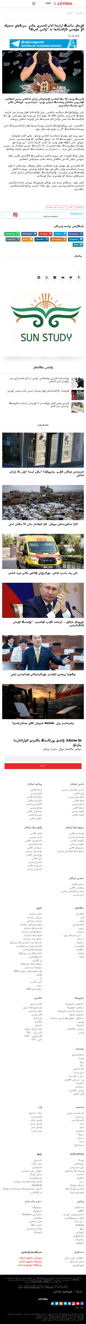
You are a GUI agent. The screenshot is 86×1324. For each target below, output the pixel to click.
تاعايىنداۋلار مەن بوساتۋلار (30, 953)
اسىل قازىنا (79, 1073)
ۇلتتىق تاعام (36, 1120)
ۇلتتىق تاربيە (36, 1124)
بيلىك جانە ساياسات (32, 939)
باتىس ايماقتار (77, 784)
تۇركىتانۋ (38, 1018)
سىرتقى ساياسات (34, 918)
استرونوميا (37, 1211)
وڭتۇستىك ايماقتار (33, 828)
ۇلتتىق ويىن (36, 1117)
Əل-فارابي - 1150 (33, 1036)
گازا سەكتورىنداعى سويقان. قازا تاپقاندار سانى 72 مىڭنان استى (43, 525)
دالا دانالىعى (78, 1069)
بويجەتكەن (79, 1164)
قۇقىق (39, 975)
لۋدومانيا (79, 207)
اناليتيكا (80, 1026)
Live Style (77, 1154)
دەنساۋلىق (79, 1207)
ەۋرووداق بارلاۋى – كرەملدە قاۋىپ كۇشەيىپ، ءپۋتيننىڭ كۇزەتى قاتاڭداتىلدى (48, 624)
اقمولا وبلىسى (36, 794)
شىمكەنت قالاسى (34, 848)
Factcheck (37, 1185)
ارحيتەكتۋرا (79, 1145)
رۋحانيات (80, 1049)
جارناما (79, 1292)
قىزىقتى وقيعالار (77, 1185)
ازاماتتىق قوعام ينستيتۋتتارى (29, 946)
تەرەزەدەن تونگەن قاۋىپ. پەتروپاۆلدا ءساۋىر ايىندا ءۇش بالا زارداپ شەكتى (47, 474)
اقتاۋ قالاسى (78, 801)
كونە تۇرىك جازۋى (33, 1029)
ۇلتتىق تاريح (36, 1004)
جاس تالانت (36, 1164)
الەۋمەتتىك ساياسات (33, 935)
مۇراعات (81, 953)
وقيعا (81, 957)
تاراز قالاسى (37, 859)
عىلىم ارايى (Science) (32, 1215)
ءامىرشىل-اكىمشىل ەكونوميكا (71, 1011)
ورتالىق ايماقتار (35, 784)
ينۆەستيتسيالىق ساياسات (31, 925)
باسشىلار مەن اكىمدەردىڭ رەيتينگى (26, 943)
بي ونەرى (79, 1117)
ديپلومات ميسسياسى (33, 968)
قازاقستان (80, 914)
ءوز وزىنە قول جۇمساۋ (56, 207)
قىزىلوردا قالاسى (35, 866)
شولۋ (82, 1229)
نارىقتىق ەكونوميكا (75, 1008)
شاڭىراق (80, 1178)
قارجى (81, 1033)
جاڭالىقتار (79, 908)
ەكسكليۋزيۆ (79, 1236)
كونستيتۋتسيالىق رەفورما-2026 (28, 971)
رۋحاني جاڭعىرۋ (76, 1090)
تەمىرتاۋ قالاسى (35, 815)
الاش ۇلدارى (36, 1015)
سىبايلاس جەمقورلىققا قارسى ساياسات (67, 1018)
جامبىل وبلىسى (35, 862)
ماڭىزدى (69, 13)
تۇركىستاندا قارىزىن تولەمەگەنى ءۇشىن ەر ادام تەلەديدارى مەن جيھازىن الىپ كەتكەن (39, 380)
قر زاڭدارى (37, 961)
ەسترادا (80, 1138)
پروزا (82, 1062)
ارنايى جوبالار (36, 1174)
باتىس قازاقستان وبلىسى (73, 790)
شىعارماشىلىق (78, 1055)
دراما (82, 1065)
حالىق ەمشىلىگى (77, 1262)
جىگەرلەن (37, 1218)
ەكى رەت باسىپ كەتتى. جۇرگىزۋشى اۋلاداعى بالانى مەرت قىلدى (43, 573)
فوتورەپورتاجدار (77, 1192)
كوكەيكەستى (78, 925)
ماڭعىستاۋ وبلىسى (76, 797)
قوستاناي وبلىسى (76, 837)
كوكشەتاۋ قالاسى (34, 797)
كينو (82, 1127)
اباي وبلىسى (78, 895)
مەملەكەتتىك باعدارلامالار (31, 964)
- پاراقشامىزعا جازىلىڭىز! (51, 214)
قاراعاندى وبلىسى (34, 804)
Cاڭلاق (81, 1211)
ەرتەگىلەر (79, 1087)
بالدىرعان (37, 1160)
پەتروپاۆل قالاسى (76, 848)
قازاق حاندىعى (35, 1011)
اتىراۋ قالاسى (78, 808)
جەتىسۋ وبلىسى (35, 844)
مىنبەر (39, 986)
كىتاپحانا (80, 1083)
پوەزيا (81, 1058)
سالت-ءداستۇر (35, 1113)
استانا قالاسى (36, 790)
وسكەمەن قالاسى (77, 888)
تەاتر (82, 1124)
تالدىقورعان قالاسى (33, 841)
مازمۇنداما (38, 1232)
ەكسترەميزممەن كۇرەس (73, 1215)
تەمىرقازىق (37, 1167)
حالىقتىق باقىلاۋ (77, 1015)
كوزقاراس (80, 1232)
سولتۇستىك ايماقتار (74, 828)
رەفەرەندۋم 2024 (34, 989)
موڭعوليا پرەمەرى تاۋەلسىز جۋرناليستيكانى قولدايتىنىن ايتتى (43, 675)
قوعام (81, 921)
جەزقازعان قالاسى (34, 811)
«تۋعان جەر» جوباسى (32, 1171)
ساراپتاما (80, 943)
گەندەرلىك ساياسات (33, 928)
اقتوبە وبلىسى (78, 811)
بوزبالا (81, 1160)
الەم (82, 918)
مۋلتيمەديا (79, 946)
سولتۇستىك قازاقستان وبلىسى (70, 851)
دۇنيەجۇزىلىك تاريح (32, 1008)
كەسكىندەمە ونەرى (75, 1113)
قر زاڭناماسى (36, 1192)
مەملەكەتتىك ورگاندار (32, 950)
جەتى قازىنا (36, 1131)
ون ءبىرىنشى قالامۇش (74, 1080)
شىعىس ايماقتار (76, 878)
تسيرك (81, 1135)
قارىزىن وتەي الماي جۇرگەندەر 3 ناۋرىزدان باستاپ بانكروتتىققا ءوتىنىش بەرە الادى (39, 405)
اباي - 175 (36, 1040)
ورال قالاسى (79, 794)
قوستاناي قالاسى (76, 833)
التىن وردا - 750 (34, 1033)
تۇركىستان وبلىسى (33, 851)
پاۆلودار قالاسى (77, 841)
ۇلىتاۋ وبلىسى (36, 808)
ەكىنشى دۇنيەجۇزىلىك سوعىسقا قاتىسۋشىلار (22, 1189)
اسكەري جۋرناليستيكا (74, 1189)
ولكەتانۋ (38, 1022)
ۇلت (40, 1107)
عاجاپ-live (36, 1225)
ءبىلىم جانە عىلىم (33, 1202)
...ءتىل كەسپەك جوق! (73, 935)
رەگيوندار (79, 1240)
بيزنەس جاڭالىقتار (75, 1029)
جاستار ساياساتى (34, 921)
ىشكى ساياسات (35, 914)
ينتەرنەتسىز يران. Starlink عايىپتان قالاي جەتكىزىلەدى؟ (43, 724)
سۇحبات (80, 932)
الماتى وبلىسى (36, 837)
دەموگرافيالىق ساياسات (31, 932)
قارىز (70, 207)
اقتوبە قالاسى (78, 815)
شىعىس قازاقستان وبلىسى (72, 891)
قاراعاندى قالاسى (34, 801)
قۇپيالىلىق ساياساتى (63, 1292)
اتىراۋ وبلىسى (78, 804)
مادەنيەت (80, 1107)
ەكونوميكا (79, 998)
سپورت (81, 928)
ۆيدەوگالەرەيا (36, 1178)
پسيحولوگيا (37, 1207)
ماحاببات (80, 1174)
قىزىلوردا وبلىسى (34, 869)
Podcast (80, 1225)
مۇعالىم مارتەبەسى (34, 1229)
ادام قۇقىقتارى (35, 957)
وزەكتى (80, 1202)
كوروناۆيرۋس (78, 1265)
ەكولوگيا (80, 1243)
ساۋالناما (80, 950)
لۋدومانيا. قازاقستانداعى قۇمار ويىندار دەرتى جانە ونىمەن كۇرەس (38, 391)
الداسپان (38, 1026)
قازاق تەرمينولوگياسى (74, 1218)
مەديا (81, 1142)
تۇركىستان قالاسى (34, 855)
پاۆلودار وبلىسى (77, 844)
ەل (41, 978)
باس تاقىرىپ (36, 982)
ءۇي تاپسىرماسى (76, 1167)
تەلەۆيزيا (80, 1131)
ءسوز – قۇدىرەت (76, 1076)
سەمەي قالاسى (78, 884)
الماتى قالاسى (36, 833)
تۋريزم (81, 1022)
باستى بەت (79, 13)
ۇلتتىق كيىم (36, 1127)
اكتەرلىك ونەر (77, 1120)
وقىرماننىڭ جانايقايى (74, 1171)
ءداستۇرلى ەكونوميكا (74, 1004)
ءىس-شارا (79, 1222)
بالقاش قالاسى (35, 819)
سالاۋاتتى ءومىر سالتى (74, 1258)
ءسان (81, 1182)
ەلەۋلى (39, 908)
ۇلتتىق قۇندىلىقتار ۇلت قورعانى (28, 1182)
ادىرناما (80, 939)
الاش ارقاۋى (78, 1094)
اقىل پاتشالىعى (35, 1222)
